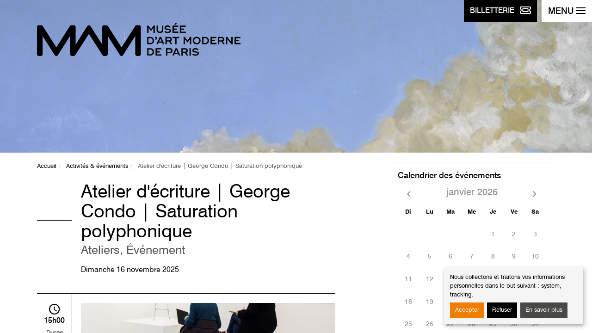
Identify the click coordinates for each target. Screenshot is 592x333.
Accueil (46, 166)
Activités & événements (97, 166)
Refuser (502, 310)
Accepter (467, 310)
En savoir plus (543, 310)
